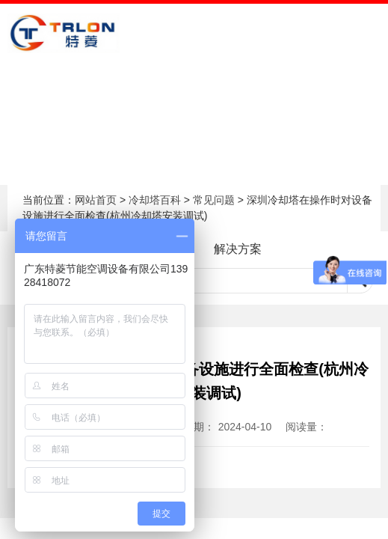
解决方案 (238, 249)
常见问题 (214, 200)
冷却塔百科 (155, 200)
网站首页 (96, 200)
